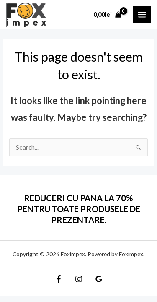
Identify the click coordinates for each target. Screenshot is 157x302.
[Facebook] (58, 279)
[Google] (99, 279)
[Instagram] (78, 279)
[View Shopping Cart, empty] (107, 14)
